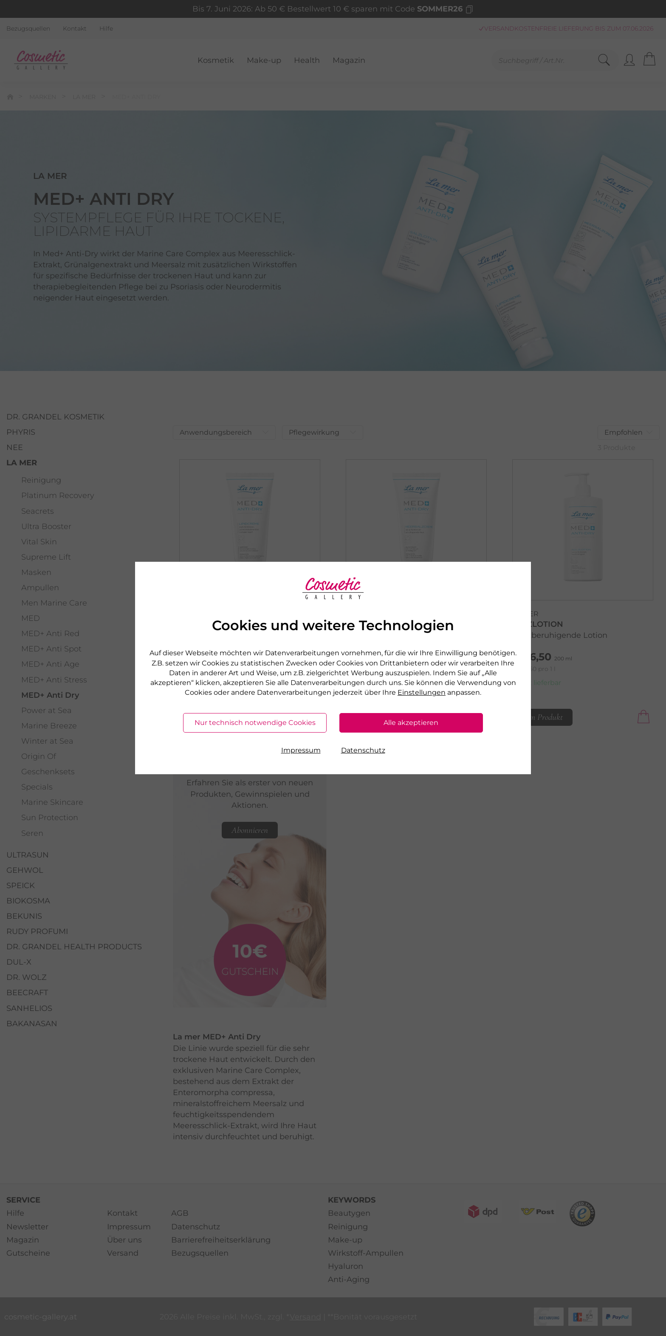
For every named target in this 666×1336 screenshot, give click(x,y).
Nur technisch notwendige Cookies (255, 723)
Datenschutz (363, 750)
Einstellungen (422, 692)
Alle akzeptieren (411, 723)
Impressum (301, 750)
